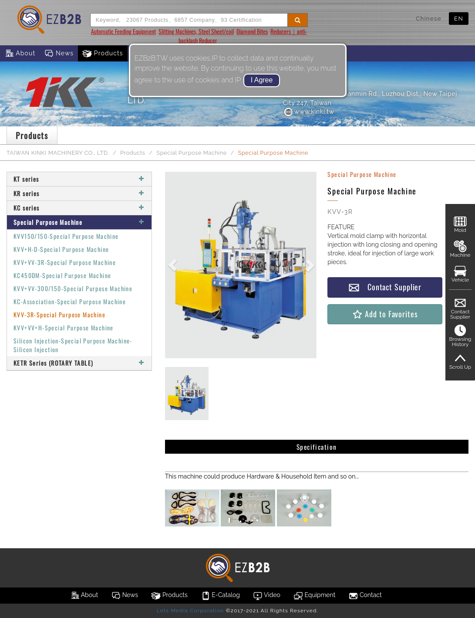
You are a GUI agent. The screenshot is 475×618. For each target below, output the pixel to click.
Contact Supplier (384, 287)
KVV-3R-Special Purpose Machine (59, 314)
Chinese (428, 18)
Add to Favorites (385, 314)
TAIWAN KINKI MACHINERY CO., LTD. (58, 152)
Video (266, 596)
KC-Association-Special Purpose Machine (69, 301)
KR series (79, 193)
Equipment (314, 596)
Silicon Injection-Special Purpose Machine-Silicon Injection (72, 345)
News (59, 53)
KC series (79, 207)
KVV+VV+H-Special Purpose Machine (63, 327)
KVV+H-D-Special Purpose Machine (61, 249)
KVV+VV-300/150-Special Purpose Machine (72, 288)
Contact (364, 596)
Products (102, 53)
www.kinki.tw (308, 111)
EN (458, 18)
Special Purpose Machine (191, 152)
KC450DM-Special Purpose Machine (62, 275)
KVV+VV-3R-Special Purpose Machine (64, 262)
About (19, 53)
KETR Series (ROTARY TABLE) (79, 362)
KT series (79, 178)
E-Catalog (220, 596)
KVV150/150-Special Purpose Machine (66, 236)
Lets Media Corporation (190, 611)
